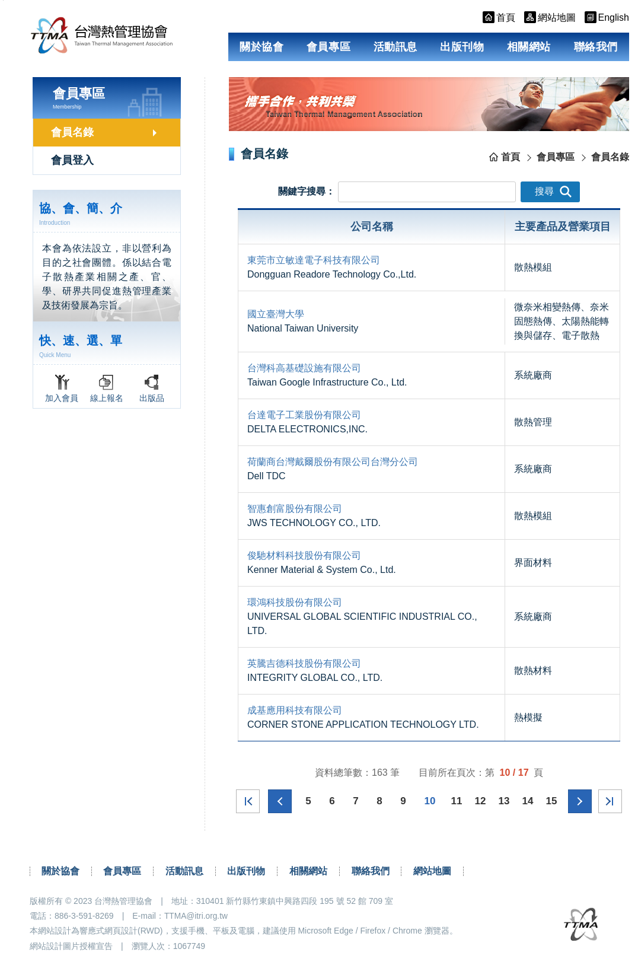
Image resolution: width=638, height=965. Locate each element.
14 (527, 801)
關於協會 (261, 47)
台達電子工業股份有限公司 (304, 415)
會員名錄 (72, 132)
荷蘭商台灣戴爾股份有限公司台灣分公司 (332, 462)
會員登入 (72, 160)
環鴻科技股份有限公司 (294, 602)
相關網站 (529, 47)
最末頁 (608, 801)
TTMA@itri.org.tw (196, 916)
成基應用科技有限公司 (294, 710)
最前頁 (250, 801)
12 (480, 801)
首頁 (510, 157)
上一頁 (282, 801)
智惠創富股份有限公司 (294, 509)
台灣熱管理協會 (110, 37)
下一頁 (578, 801)
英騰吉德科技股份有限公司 (304, 663)
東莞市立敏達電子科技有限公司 (313, 260)
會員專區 (328, 47)
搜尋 (553, 192)
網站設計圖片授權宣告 (71, 945)
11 (456, 801)
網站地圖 (432, 871)
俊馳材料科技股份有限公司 (304, 555)
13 (503, 801)
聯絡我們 (596, 47)
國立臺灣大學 (275, 314)
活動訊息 (395, 47)
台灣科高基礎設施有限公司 (304, 368)
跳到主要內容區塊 (3, 0)
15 (551, 801)
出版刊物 (462, 47)
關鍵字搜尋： (306, 191)
